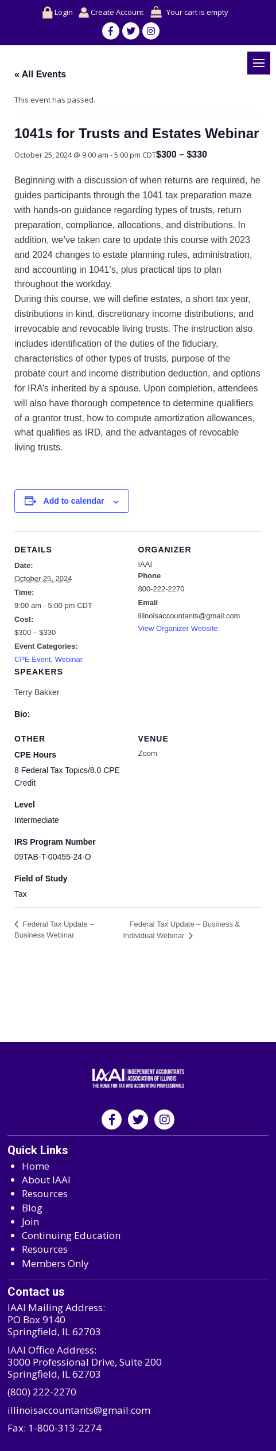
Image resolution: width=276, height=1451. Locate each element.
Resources (45, 1193)
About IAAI (46, 1180)
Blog (32, 1208)
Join (30, 1221)
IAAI (145, 564)
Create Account (111, 12)
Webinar (69, 659)
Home (35, 1166)
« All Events (40, 74)
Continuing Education (71, 1235)
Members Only (55, 1263)
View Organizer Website (178, 628)
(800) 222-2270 (41, 1392)
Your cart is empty (197, 12)
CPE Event (32, 659)
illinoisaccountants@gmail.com (78, 1410)
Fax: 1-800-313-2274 (54, 1428)
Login (57, 12)
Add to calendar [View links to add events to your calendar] (74, 500)
